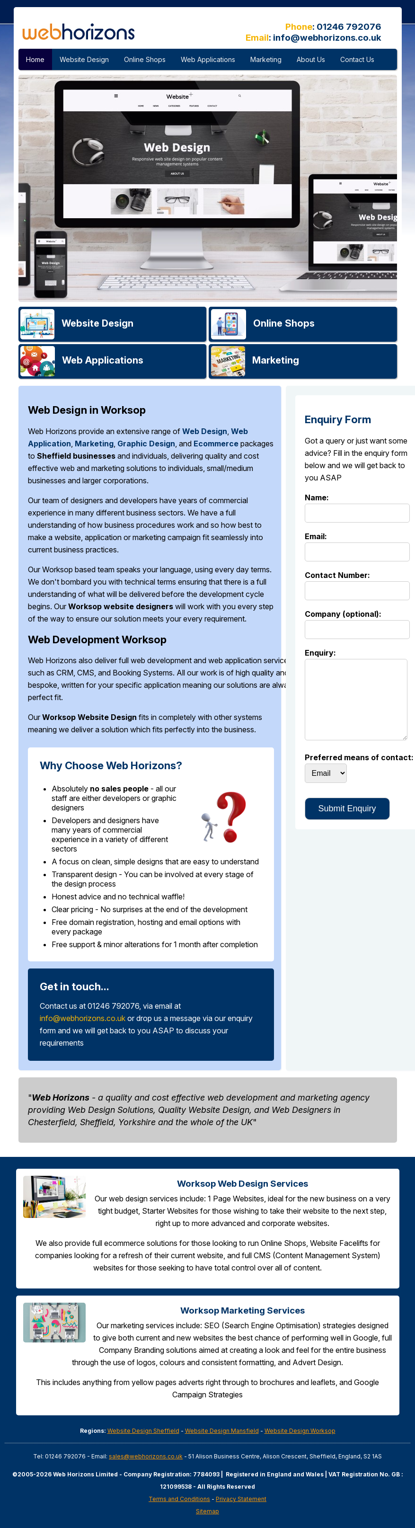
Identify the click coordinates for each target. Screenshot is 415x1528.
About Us (311, 59)
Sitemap (207, 1511)
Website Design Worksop (300, 1430)
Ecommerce (216, 443)
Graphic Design (146, 443)
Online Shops (145, 59)
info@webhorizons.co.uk (327, 37)
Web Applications (208, 59)
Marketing (266, 59)
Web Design (204, 431)
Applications (102, 360)
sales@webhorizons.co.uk (146, 1456)
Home (35, 59)
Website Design (84, 59)
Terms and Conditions (179, 1498)
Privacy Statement (241, 1498)
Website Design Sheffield (143, 1430)
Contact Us (357, 59)
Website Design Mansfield (222, 1430)
